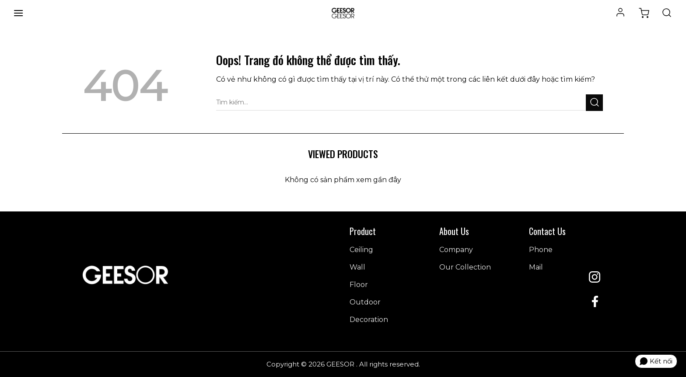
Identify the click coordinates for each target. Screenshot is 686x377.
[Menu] (18, 13)
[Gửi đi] (594, 102)
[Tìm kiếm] (666, 13)
